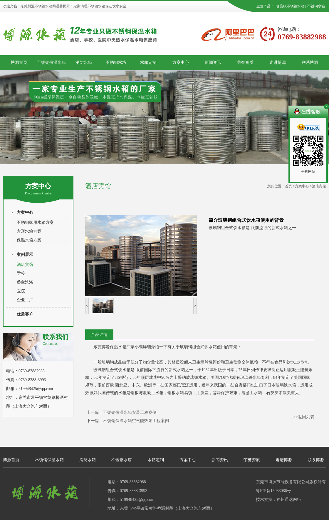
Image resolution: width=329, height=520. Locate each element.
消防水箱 (83, 62)
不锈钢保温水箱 (51, 62)
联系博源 (310, 62)
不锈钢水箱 (316, 6)
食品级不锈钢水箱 (290, 6)
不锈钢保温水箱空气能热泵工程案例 (136, 421)
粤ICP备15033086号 (273, 491)
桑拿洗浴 (25, 282)
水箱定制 (148, 62)
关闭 (326, 107)
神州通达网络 (288, 499)
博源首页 (19, 62)
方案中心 (180, 62)
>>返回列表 (303, 417)
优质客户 (25, 314)
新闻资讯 (213, 62)
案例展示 (25, 254)
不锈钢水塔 (116, 62)
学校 (21, 273)
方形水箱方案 (29, 231)
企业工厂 (25, 300)
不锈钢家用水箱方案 (35, 222)
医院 (21, 291)
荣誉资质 (245, 62)
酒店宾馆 (25, 264)
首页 (288, 186)
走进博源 (277, 62)
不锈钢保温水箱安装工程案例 (130, 412)
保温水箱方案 (29, 240)
